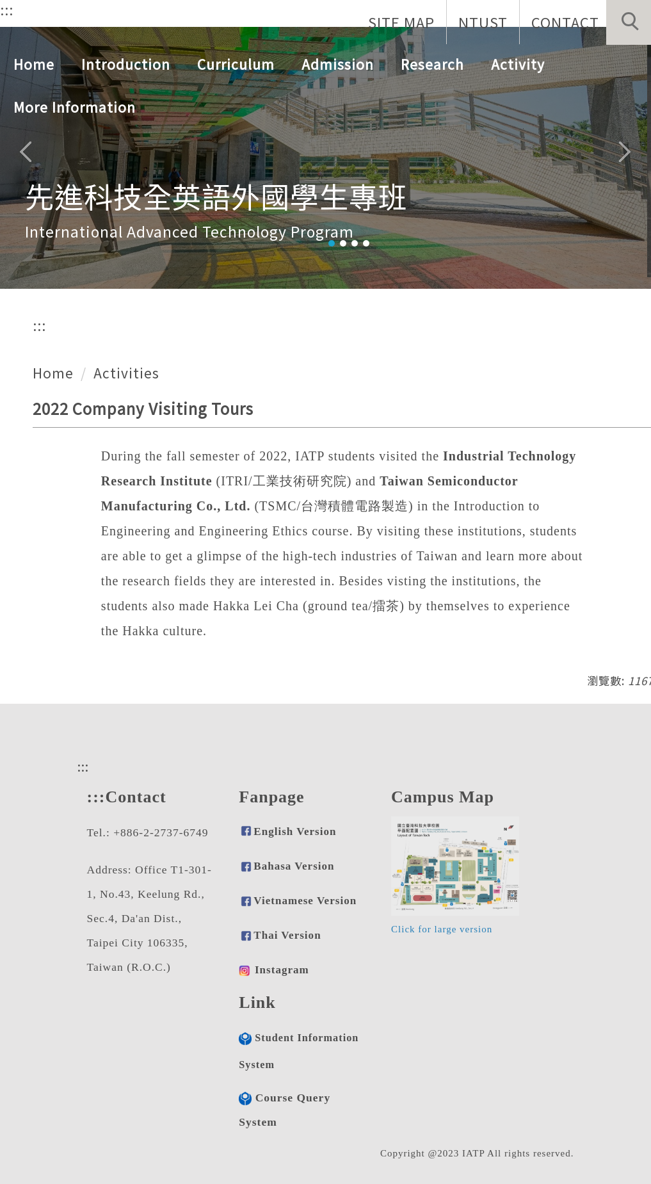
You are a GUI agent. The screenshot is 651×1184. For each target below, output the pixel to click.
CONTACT (565, 22)
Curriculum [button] (236, 64)
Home (33, 64)
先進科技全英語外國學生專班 (216, 195)
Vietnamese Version (305, 901)
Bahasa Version (286, 866)
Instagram (282, 970)
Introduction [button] (125, 64)
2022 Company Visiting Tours (143, 408)
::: (6, 9)
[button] (628, 22)
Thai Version (287, 935)
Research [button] (432, 64)
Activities (126, 372)
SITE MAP (401, 22)
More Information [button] (74, 107)
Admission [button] (337, 64)
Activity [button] (518, 64)
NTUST (483, 22)
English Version (294, 831)
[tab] (331, 243)
